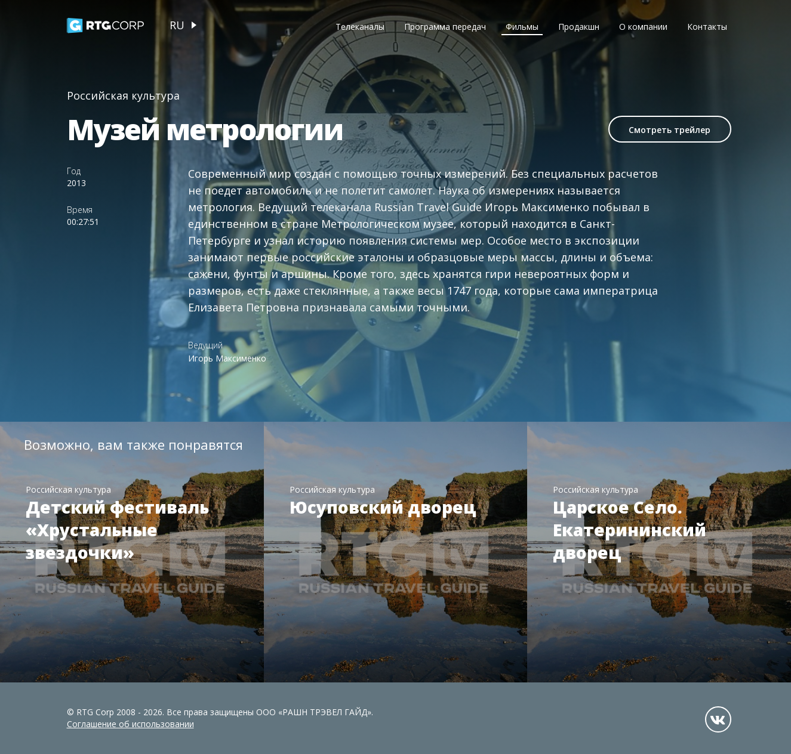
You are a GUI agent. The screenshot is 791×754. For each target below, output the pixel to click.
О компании (643, 26)
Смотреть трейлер (669, 129)
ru (177, 25)
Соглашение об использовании (130, 724)
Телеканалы (360, 26)
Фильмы (522, 26)
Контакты (707, 26)
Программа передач (445, 26)
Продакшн (578, 26)
